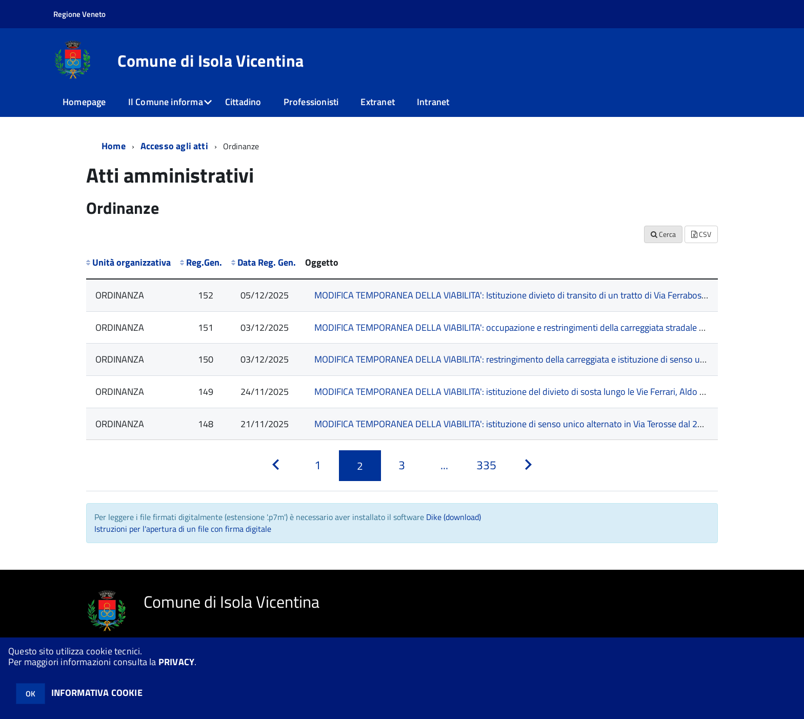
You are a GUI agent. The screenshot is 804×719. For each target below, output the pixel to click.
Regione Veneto (79, 14)
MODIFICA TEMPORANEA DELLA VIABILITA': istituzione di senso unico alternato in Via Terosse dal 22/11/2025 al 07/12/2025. (557, 424)
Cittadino (243, 102)
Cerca (663, 234)
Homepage (84, 102)
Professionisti (311, 102)
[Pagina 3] (402, 465)
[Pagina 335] (486, 465)
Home (114, 146)
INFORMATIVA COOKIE (97, 693)
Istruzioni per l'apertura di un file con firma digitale (182, 529)
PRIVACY (176, 662)
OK (30, 694)
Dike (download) (453, 517)
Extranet (377, 102)
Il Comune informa (165, 102)
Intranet (433, 102)
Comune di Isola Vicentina (210, 60)
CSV (701, 234)
